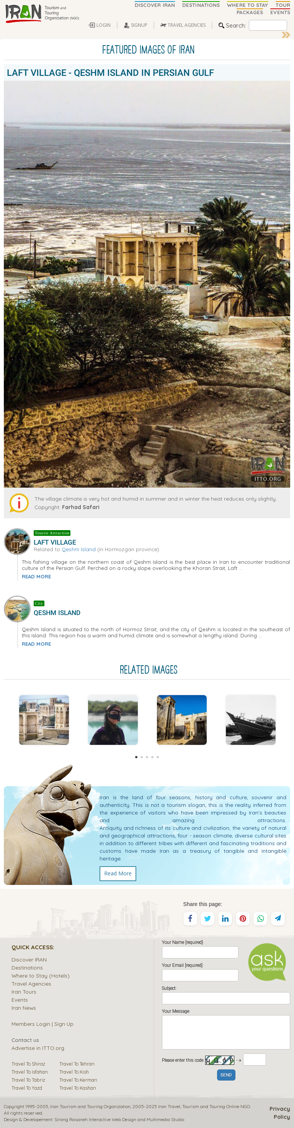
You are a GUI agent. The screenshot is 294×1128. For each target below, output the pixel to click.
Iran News (23, 1007)
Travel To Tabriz (28, 1080)
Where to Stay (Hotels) (40, 975)
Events (19, 999)
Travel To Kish (74, 1072)
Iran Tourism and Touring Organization (90, 1106)
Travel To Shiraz (28, 1064)
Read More (118, 873)
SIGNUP (139, 25)
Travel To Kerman (78, 1080)
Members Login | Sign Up (42, 1023)
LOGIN (103, 25)
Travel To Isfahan (29, 1072)
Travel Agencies (31, 983)
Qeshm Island (79, 549)
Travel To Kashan (77, 1088)
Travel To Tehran (77, 1064)
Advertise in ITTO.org (37, 1048)
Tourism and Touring (203, 1106)
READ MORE (36, 576)
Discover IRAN (29, 959)
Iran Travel (169, 1106)
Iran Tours (23, 991)
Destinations (27, 967)
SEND (226, 1075)
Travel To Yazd (26, 1088)
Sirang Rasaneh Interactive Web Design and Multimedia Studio (119, 1119)
